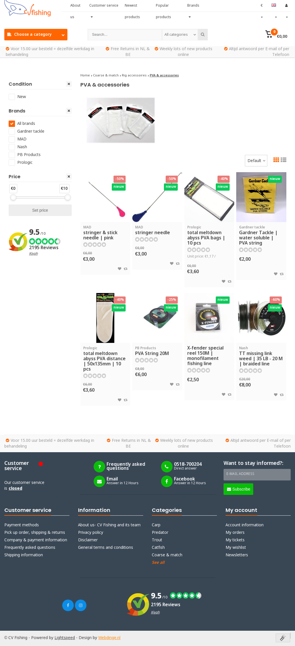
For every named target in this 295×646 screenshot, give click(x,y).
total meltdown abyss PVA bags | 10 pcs (209, 235)
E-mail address (240, 474)
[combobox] (180, 34)
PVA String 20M (157, 351)
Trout (157, 540)
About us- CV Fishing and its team (109, 525)
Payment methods (21, 525)
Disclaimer (88, 540)
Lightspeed (64, 638)
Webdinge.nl (109, 638)
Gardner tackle (30, 131)
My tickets (235, 540)
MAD (22, 139)
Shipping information (23, 555)
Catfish (158, 547)
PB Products (29, 154)
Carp (156, 525)
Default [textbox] (254, 161)
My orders (235, 532)
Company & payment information (35, 540)
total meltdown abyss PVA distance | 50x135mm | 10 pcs (105, 359)
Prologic (25, 162)
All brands (26, 123)
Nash (22, 147)
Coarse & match (167, 555)
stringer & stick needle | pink (105, 233)
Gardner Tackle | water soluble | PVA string (261, 235)
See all (158, 562)
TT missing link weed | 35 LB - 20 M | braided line (261, 356)
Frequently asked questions (29, 547)
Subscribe (238, 489)
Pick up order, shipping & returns (34, 532)
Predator (160, 532)
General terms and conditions (105, 547)
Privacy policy (90, 532)
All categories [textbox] (176, 34)
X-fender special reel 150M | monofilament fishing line (205, 356)
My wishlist (236, 547)
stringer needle (157, 230)
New (21, 96)
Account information (245, 525)
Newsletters (237, 555)
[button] (276, 34)
